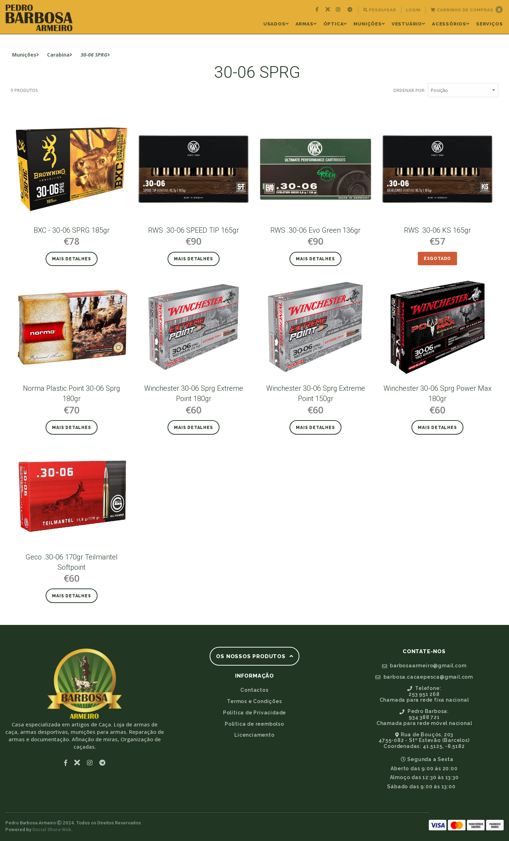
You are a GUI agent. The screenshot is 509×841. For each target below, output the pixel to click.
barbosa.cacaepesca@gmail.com (424, 677)
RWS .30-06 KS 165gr (437, 230)
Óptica (335, 24)
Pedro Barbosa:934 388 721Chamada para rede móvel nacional (424, 717)
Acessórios (450, 24)
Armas (306, 24)
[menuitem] (318, 10)
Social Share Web (51, 829)
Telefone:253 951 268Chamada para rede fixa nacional (424, 694)
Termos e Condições (254, 701)
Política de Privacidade (254, 712)
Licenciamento (254, 735)
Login (413, 9)
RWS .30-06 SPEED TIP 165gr (193, 230)
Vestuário (408, 24)
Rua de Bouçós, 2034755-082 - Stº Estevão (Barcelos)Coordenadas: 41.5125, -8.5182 (424, 740)
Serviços (489, 24)
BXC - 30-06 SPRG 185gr (72, 230)
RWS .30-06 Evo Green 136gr (315, 230)
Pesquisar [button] (379, 9)
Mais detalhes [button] (71, 258)
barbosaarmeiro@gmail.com (424, 665)
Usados (276, 24)
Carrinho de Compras (467, 9)
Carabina (59, 54)
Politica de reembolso (254, 724)
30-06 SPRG (95, 54)
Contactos (254, 690)
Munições (369, 24)
